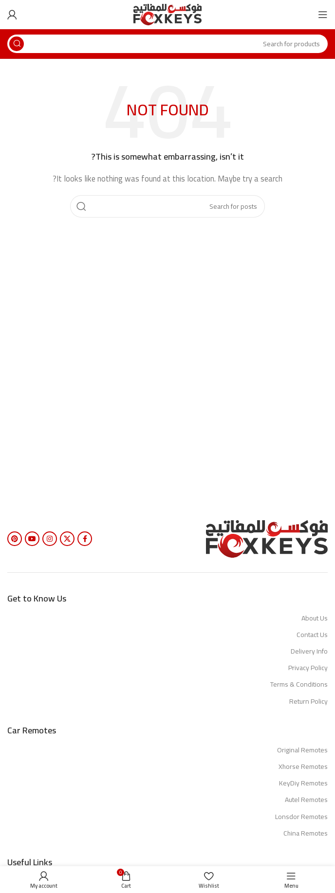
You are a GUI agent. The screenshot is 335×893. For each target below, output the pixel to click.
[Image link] (267, 538)
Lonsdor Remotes (301, 816)
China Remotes (305, 833)
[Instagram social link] (49, 538)
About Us (314, 618)
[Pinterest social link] (14, 538)
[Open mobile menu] (323, 14)
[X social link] (67, 538)
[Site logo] (167, 14)
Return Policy (308, 701)
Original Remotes (302, 750)
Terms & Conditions (299, 684)
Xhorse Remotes (303, 766)
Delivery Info (309, 651)
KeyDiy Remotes (303, 783)
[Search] (167, 44)
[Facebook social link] (84, 538)
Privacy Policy (308, 667)
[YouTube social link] (32, 538)
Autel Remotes (306, 799)
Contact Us (312, 634)
